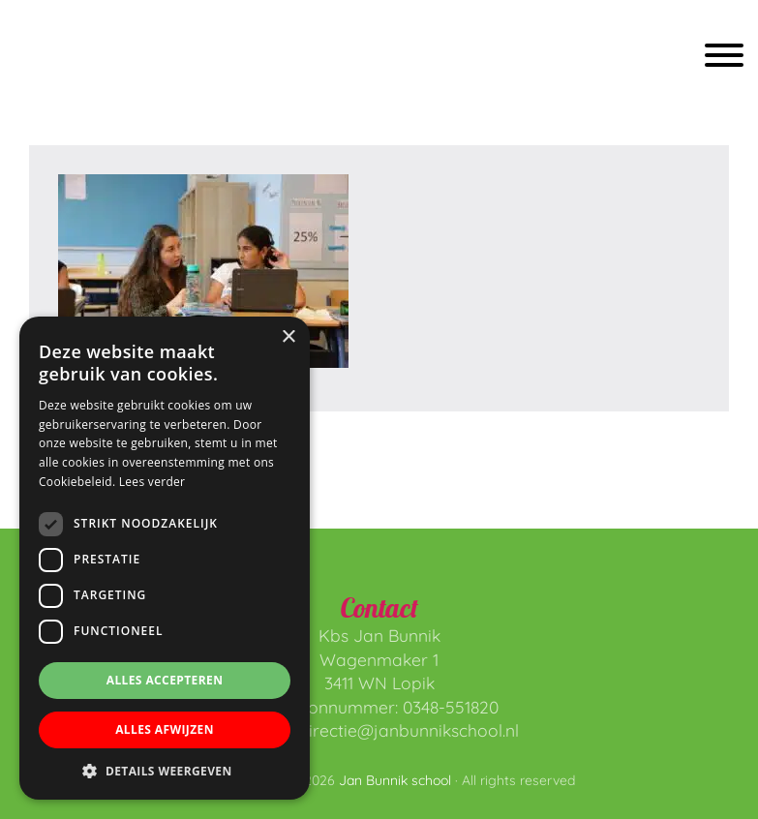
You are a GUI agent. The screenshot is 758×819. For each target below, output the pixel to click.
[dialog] (164, 558)
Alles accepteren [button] (165, 680)
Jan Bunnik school (84, 59)
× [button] (288, 337)
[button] (164, 770)
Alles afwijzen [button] (164, 729)
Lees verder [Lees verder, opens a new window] (152, 481)
